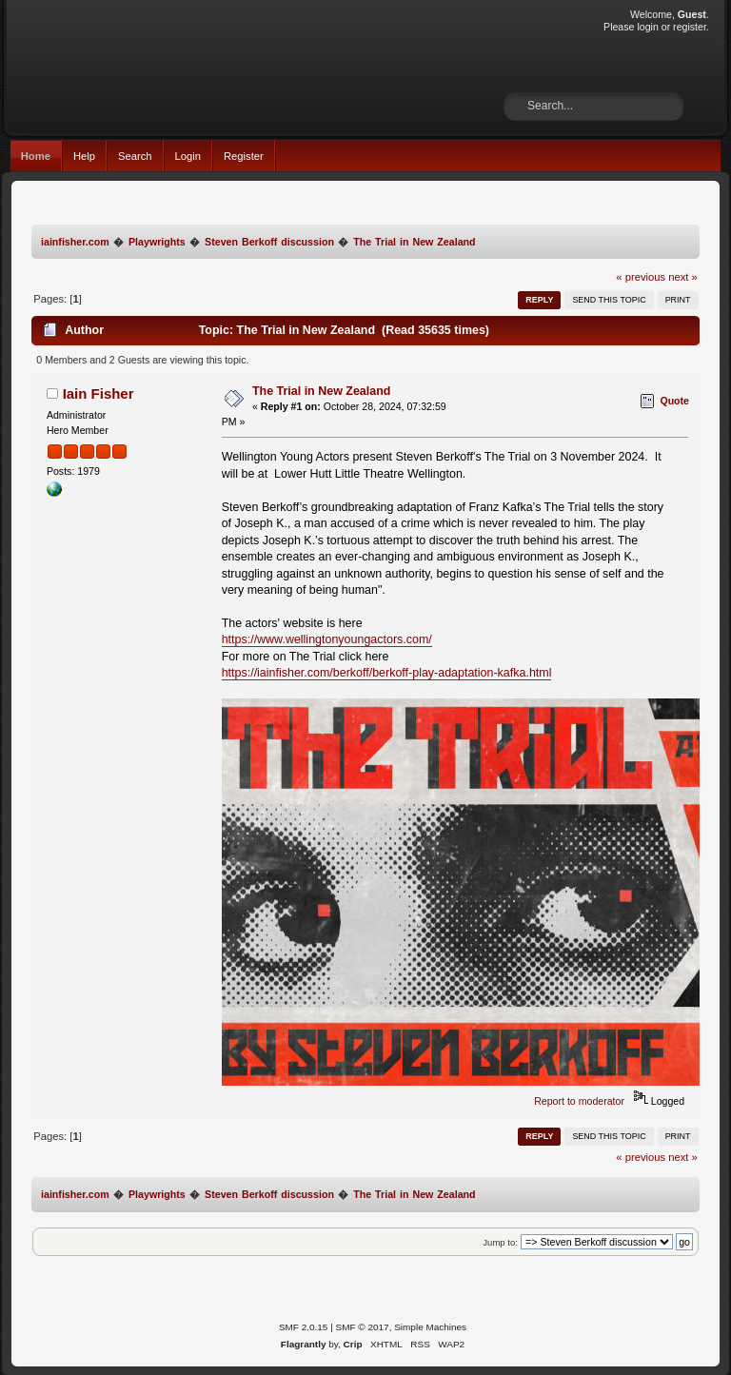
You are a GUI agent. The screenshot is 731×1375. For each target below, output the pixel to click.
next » (683, 277)
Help (84, 156)
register (689, 26)
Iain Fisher (98, 393)
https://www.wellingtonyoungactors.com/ (327, 639)
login (647, 26)
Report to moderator (579, 1101)
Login (188, 156)
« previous (640, 277)
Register (244, 156)
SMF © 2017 (362, 1327)
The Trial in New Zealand (321, 391)
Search (135, 156)
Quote (674, 400)
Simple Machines (430, 1327)
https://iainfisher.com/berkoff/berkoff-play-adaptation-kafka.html (387, 672)
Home (35, 156)
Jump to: (500, 1242)
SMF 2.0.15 (303, 1327)
